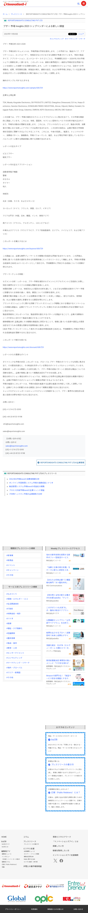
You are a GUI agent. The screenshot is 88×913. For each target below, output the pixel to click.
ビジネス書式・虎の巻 (31, 862)
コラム (26, 837)
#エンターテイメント (15, 653)
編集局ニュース (6, 854)
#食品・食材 (11, 643)
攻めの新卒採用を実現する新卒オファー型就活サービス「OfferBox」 (58, 556)
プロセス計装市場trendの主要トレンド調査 (26, 490)
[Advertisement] (44, 517)
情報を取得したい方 (61, 851)
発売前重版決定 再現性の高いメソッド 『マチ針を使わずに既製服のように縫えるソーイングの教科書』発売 (58, 662)
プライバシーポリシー (13, 909)
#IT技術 (9, 609)
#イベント (10, 565)
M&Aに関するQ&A (29, 859)
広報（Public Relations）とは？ (65, 792)
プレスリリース (16, 14)
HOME (4, 837)
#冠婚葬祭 (10, 633)
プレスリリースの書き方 (62, 764)
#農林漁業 (10, 638)
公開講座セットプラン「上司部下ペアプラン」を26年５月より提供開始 (58, 621)
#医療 (8, 623)
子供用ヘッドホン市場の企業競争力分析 (25, 494)
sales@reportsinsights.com (17, 446)
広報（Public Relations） (10, 864)
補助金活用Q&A (28, 856)
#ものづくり (11, 594)
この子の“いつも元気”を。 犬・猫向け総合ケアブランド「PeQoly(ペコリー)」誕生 (58, 609)
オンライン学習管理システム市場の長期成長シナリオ (31, 483)
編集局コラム (6, 862)
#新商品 (9, 560)
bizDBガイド (6, 844)
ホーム (5, 14)
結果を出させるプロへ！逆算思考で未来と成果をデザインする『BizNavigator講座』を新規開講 (58, 634)
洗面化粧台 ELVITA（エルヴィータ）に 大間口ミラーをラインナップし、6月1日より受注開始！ (58, 646)
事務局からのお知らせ (55, 909)
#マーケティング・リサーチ (75, 39)
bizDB (54, 739)
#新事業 (9, 555)
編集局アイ (5, 851)
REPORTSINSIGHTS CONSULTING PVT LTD (25, 20)
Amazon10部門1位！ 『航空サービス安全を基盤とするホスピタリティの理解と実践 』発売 (58, 677)
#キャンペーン (12, 570)
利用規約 (34, 909)
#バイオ (9, 618)
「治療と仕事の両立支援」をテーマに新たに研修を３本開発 (58, 568)
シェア (81, 34)
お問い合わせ (78, 909)
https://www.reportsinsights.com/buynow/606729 (23, 249)
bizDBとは (5, 847)
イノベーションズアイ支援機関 (65, 855)
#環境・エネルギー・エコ (17, 599)
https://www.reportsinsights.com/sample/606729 (23, 88)
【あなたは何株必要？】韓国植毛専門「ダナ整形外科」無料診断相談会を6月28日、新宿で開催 (58, 581)
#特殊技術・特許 (13, 614)
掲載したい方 (58, 846)
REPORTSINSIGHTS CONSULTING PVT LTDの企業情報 (62, 463)
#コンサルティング (57, 39)
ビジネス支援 (28, 849)
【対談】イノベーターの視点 (11, 859)
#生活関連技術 (12, 604)
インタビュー (6, 856)
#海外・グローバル (14, 668)
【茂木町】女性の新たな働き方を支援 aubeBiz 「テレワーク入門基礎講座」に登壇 (58, 596)
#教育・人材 (11, 648)
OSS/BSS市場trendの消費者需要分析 (24, 479)
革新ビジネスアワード (62, 837)
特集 (3, 867)
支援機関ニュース (29, 851)
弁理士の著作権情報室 (32, 866)
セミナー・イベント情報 (31, 854)
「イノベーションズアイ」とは (65, 841)
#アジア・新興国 (13, 673)
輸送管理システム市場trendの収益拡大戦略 (26, 486)
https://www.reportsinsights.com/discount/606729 (23, 347)
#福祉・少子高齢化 (14, 628)
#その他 (9, 575)
